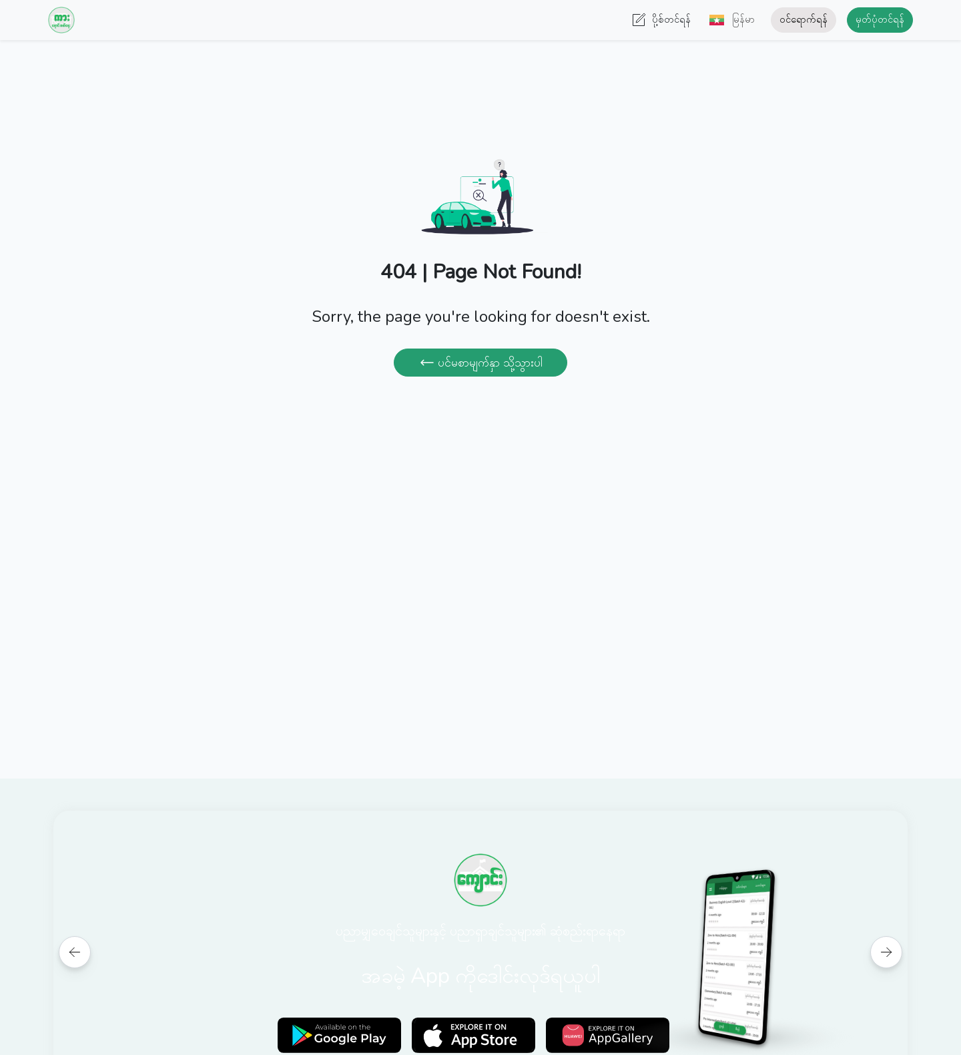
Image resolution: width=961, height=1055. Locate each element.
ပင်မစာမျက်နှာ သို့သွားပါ (481, 363)
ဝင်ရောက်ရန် (803, 19)
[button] (728, 20)
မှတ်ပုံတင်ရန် (880, 19)
